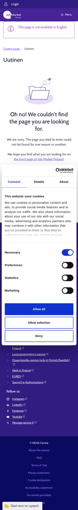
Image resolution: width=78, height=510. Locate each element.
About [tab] (63, 181)
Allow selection (39, 322)
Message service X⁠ (24, 422)
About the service (39, 450)
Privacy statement (39, 473)
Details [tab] (39, 181)
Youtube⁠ (18, 416)
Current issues (11, 49)
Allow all (39, 309)
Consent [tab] (14, 181)
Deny (39, 336)
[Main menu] (68, 14)
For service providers (39, 495)
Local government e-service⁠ (30, 354)
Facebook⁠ (19, 411)
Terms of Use (39, 465)
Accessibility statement (39, 488)
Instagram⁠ (20, 399)
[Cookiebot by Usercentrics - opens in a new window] (55, 170)
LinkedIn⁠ (19, 405)
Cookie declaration (39, 480)
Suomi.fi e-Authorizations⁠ (29, 382)
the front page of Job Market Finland (39, 159)
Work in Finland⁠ (23, 370)
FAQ (39, 458)
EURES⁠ (18, 376)
